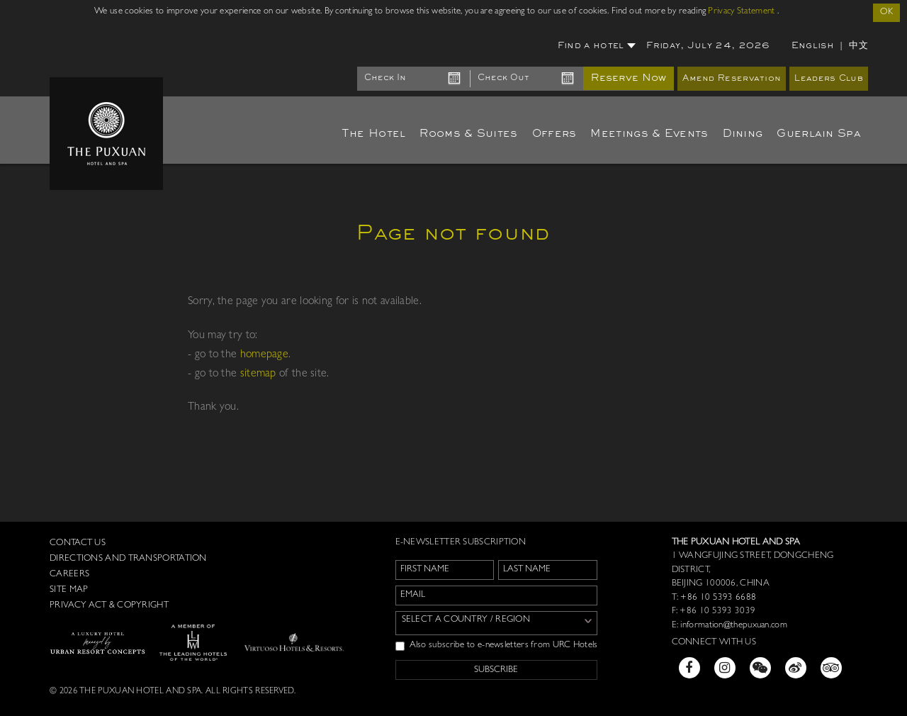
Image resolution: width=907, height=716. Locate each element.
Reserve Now (628, 78)
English (812, 46)
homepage (264, 355)
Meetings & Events (649, 134)
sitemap (258, 374)
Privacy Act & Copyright (109, 605)
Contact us (78, 543)
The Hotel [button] (374, 134)
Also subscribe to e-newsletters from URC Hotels (496, 646)
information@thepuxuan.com (733, 625)
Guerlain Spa (819, 134)
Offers (554, 134)
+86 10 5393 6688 (717, 598)
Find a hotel (597, 46)
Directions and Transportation (128, 559)
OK (886, 12)
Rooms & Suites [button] (468, 134)
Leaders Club (828, 79)
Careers (69, 574)
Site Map (69, 590)
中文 (858, 45)
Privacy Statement (741, 11)
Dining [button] (743, 134)
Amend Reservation (731, 79)
